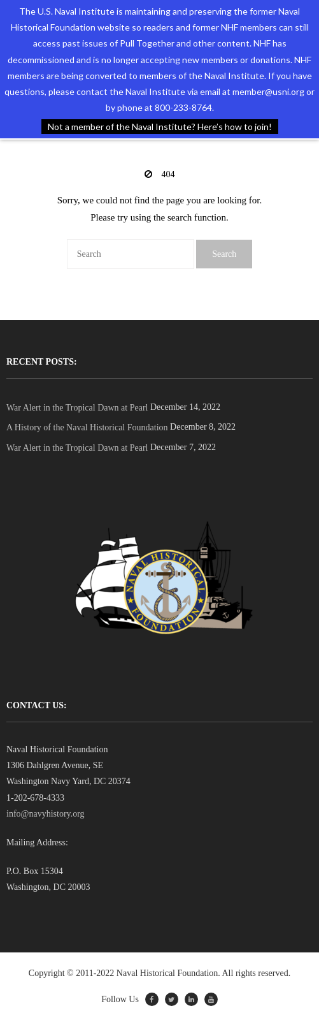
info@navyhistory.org (45, 814)
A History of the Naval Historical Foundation (87, 427)
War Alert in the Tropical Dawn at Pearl (77, 407)
